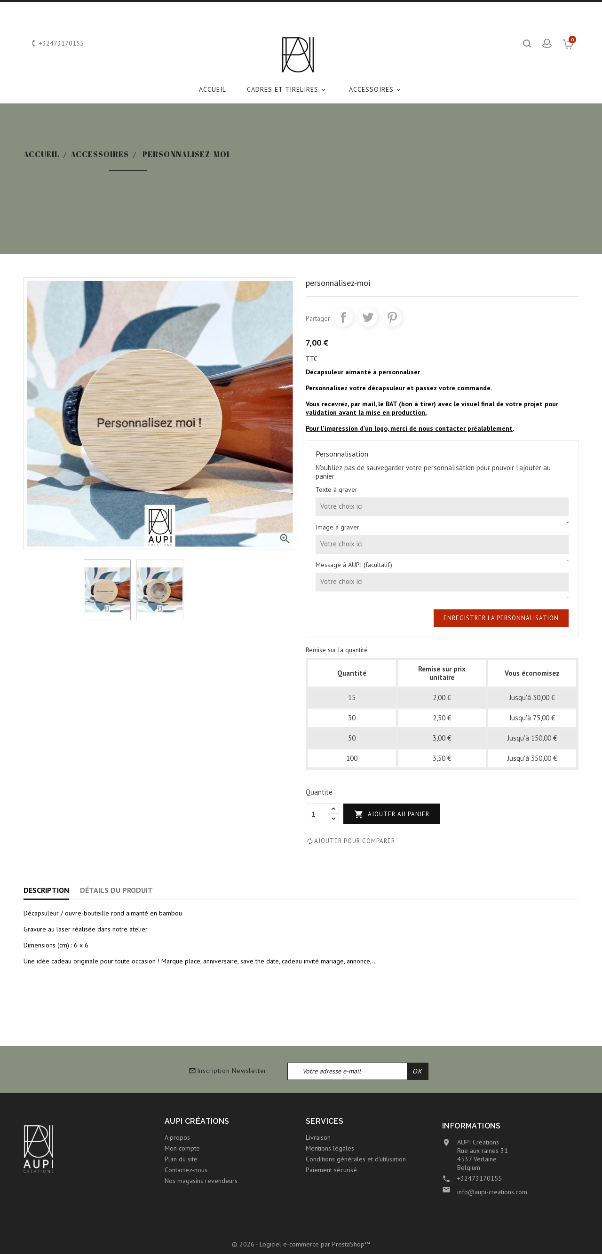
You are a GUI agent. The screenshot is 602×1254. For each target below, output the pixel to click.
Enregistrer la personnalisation (501, 618)
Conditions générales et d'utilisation (356, 1159)
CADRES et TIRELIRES (287, 89)
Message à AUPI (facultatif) (354, 564)
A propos (177, 1137)
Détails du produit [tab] (116, 890)
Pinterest (392, 317)
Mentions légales (330, 1148)
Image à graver (337, 527)
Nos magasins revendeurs (201, 1180)
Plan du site (181, 1159)
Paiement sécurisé (331, 1170)
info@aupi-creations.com (492, 1192)
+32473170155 (479, 1178)
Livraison (318, 1137)
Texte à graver (336, 489)
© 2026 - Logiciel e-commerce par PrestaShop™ (301, 1244)
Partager (343, 317)
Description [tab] (46, 890)
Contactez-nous (186, 1170)
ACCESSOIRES (376, 89)
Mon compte (182, 1148)
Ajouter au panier (391, 815)
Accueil (212, 89)
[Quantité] (317, 814)
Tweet (367, 317)
